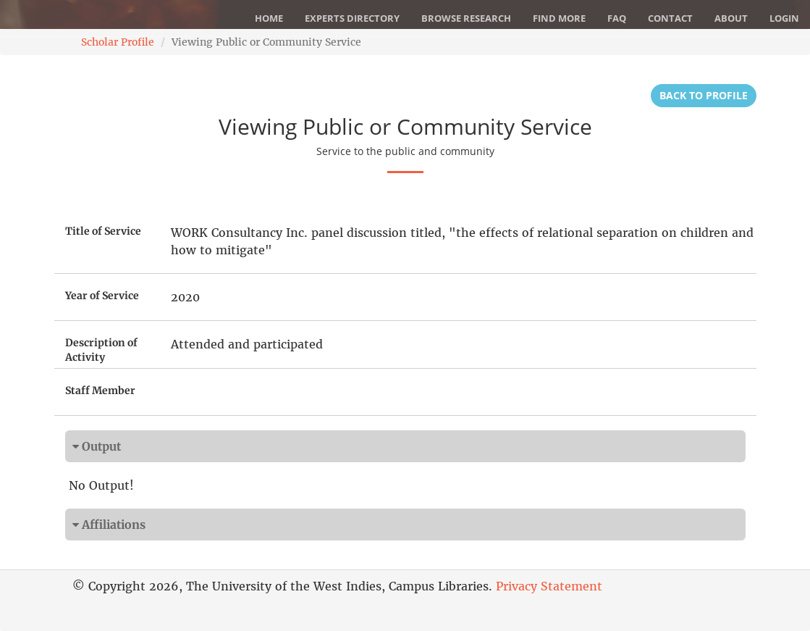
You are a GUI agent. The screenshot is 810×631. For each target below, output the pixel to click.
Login (784, 18)
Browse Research (466, 18)
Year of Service (102, 295)
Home (269, 18)
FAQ (616, 18)
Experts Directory (352, 18)
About (731, 18)
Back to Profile (703, 95)
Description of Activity (101, 350)
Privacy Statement (549, 586)
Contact (670, 18)
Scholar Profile (117, 42)
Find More (559, 18)
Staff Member (100, 390)
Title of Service (103, 231)
